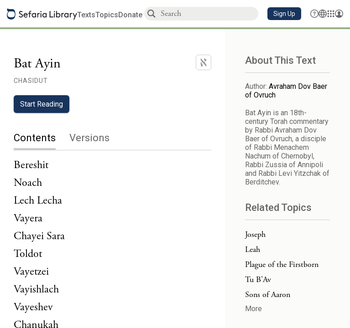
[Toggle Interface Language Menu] (323, 14)
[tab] (41, 139)
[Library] (331, 14)
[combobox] (209, 13)
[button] (284, 13)
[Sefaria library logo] (42, 14)
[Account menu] (339, 14)
